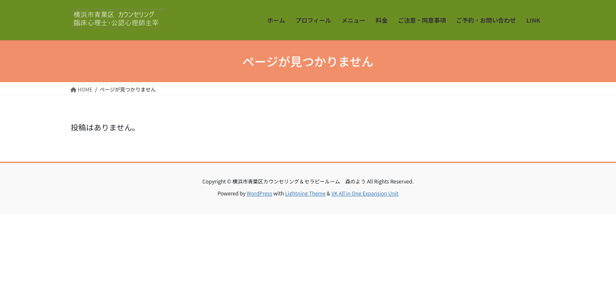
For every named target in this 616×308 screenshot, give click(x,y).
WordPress (259, 193)
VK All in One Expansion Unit (365, 193)
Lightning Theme (305, 193)
